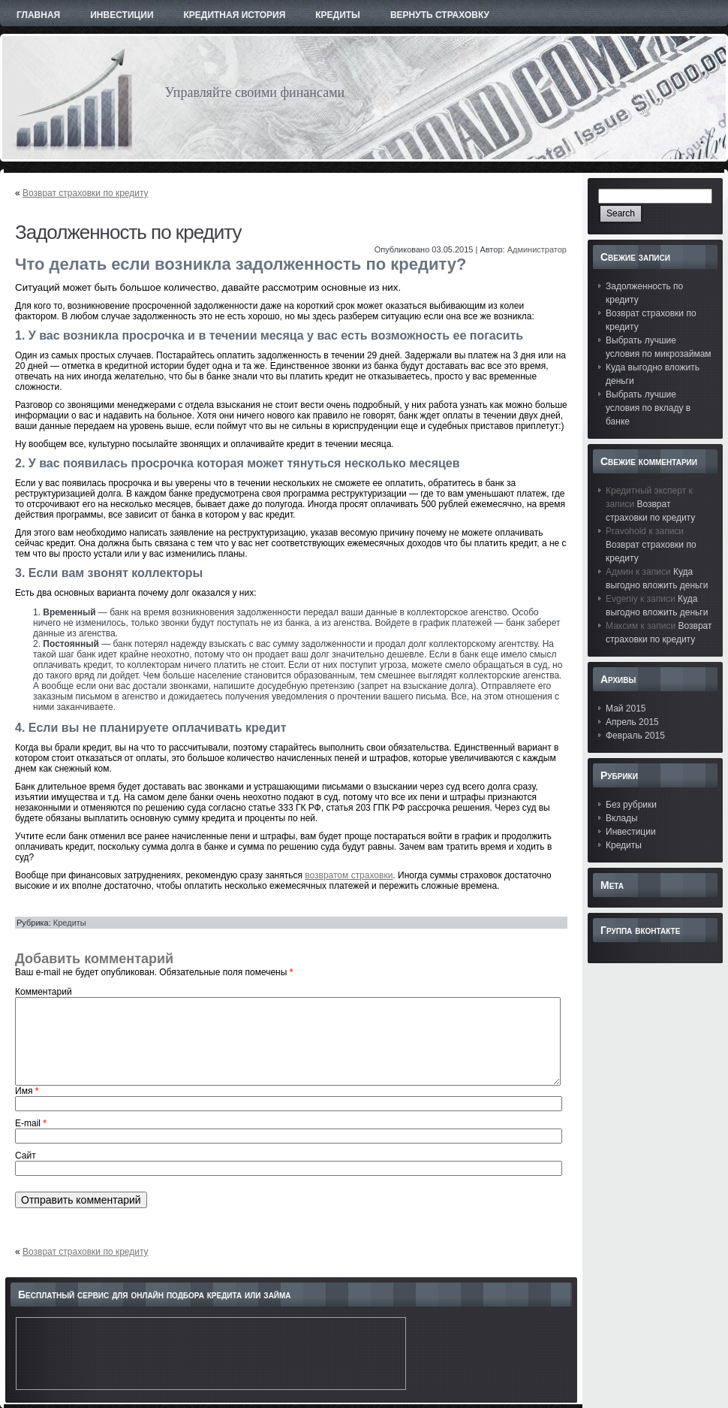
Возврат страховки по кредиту (86, 193)
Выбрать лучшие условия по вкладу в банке (648, 408)
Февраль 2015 (635, 735)
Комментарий (43, 992)
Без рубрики (631, 804)
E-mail (31, 1123)
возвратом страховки (349, 875)
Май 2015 (626, 708)
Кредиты (69, 922)
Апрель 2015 (632, 722)
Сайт (25, 1155)
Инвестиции (631, 831)
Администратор (537, 249)
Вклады (622, 818)
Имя (26, 1091)
